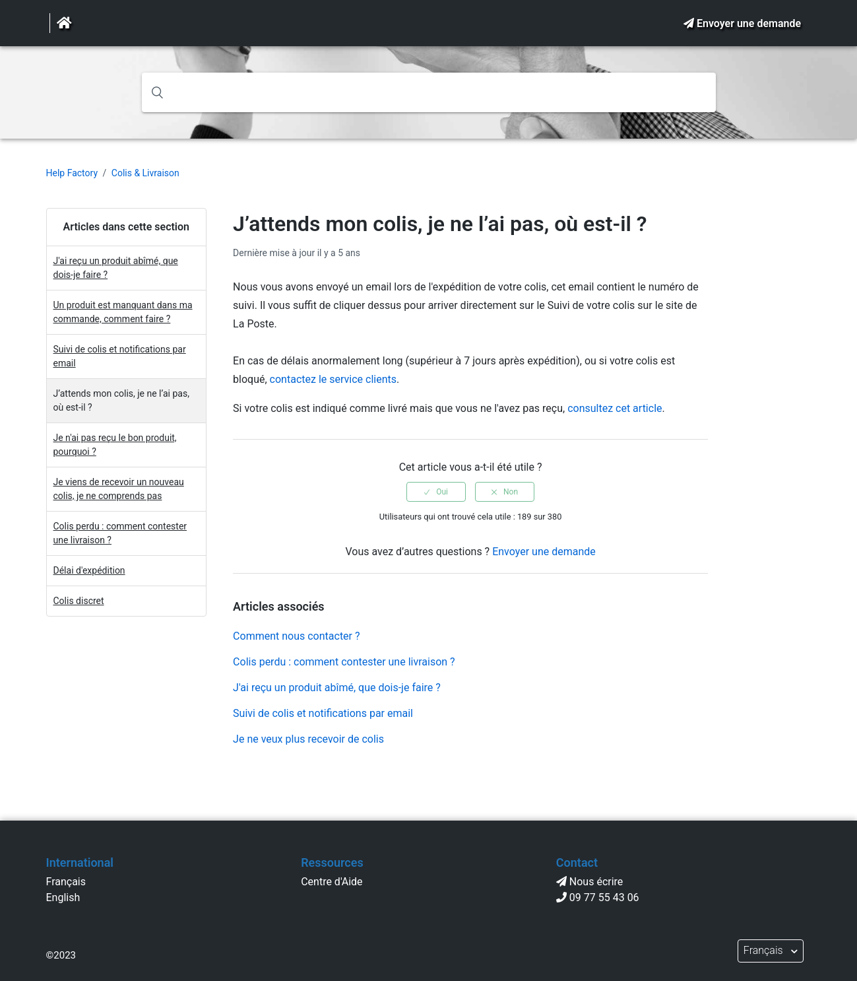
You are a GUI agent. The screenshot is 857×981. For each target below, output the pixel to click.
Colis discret (78, 600)
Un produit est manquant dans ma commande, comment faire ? (123, 312)
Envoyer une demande (749, 23)
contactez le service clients (333, 379)
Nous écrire (596, 881)
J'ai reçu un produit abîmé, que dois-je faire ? (115, 267)
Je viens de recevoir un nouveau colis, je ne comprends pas (118, 489)
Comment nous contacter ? (296, 636)
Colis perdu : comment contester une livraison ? (120, 533)
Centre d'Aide (331, 881)
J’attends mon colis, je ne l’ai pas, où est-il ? (121, 400)
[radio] (436, 492)
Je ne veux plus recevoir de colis (308, 739)
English (63, 897)
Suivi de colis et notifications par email (119, 356)
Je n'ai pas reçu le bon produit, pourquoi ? (115, 444)
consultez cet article (614, 408)
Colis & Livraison (145, 173)
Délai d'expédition (89, 570)
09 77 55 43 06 (604, 897)
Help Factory (72, 173)
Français (66, 881)
